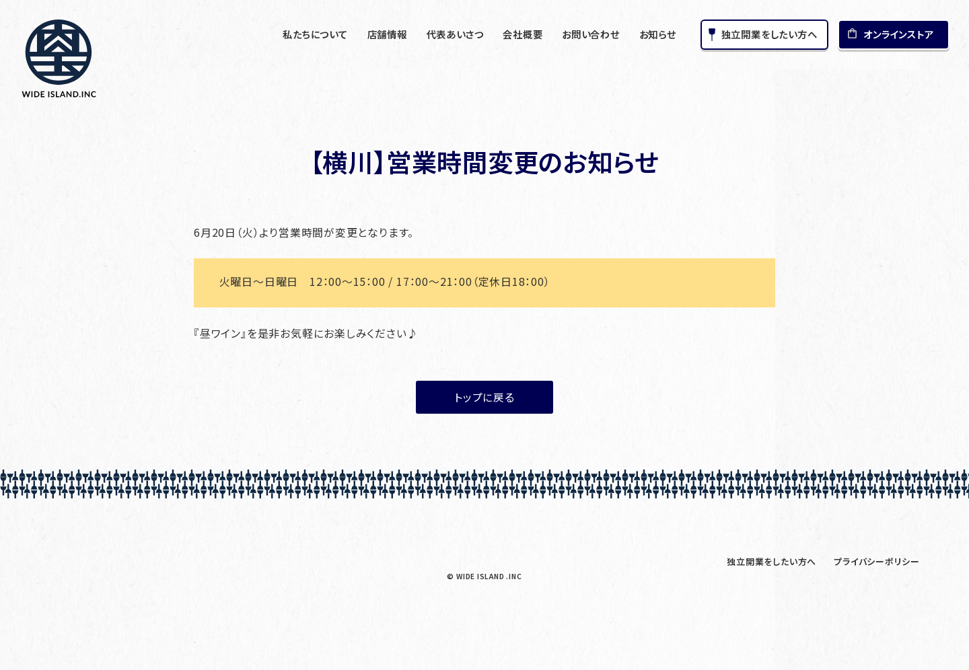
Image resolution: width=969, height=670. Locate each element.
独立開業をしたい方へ (769, 34)
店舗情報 (387, 34)
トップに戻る (484, 397)
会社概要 (522, 34)
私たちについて (315, 34)
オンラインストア (898, 34)
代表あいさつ (455, 34)
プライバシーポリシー (877, 561)
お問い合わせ (591, 34)
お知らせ (657, 34)
